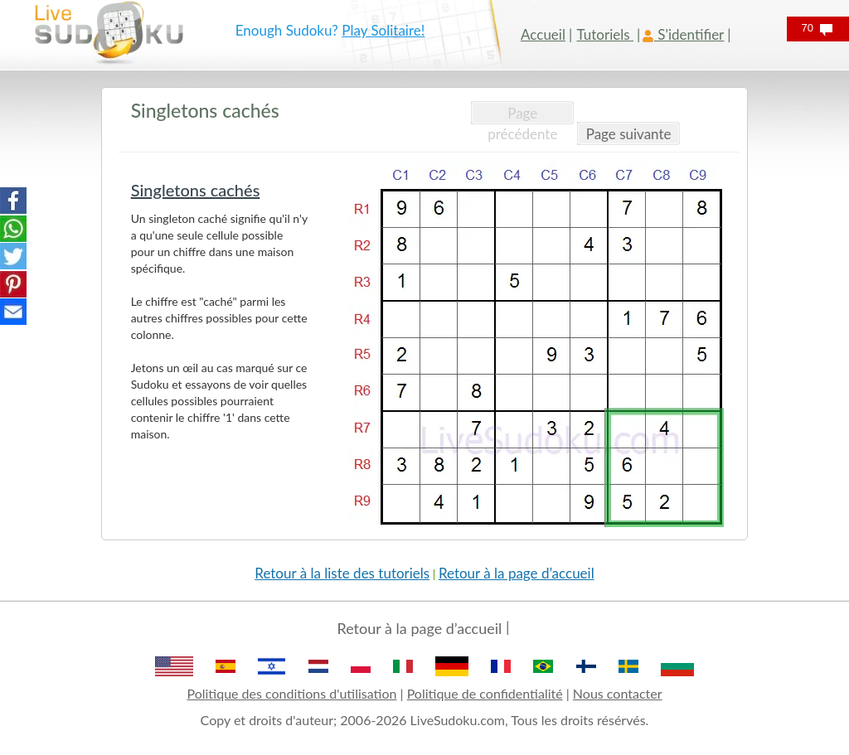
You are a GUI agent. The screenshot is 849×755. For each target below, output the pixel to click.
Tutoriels (605, 34)
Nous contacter (617, 693)
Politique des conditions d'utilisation (291, 693)
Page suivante (629, 134)
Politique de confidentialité (485, 693)
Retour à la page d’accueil (516, 573)
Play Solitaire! (383, 30)
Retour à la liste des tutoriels (342, 573)
